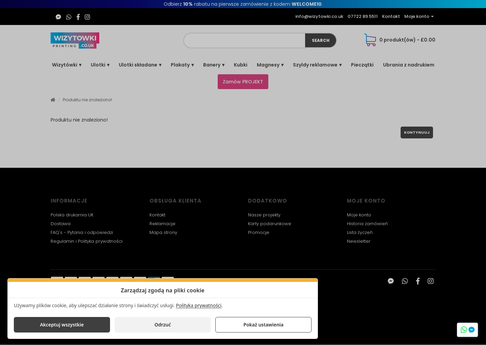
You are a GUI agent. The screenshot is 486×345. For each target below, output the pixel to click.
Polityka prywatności (198, 305)
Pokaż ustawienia (263, 324)
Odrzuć (163, 324)
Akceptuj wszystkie (62, 324)
